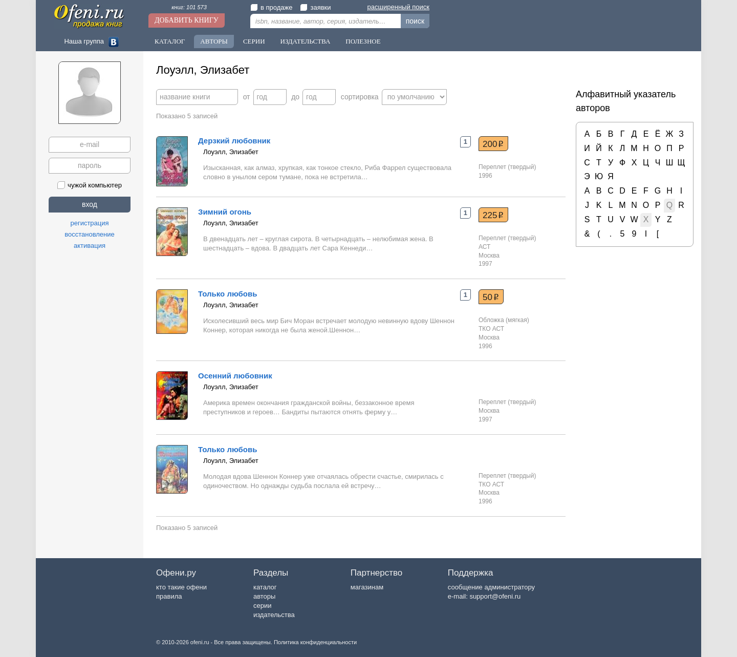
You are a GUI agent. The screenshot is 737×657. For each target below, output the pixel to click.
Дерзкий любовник (234, 140)
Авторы (214, 41)
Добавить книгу (187, 20)
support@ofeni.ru (495, 596)
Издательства (305, 41)
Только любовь (227, 293)
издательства (274, 615)
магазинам (367, 587)
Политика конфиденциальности (315, 642)
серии (262, 605)
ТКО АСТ (491, 328)
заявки (315, 7)
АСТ (484, 246)
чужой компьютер (89, 185)
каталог (265, 587)
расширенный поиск (398, 7)
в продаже (271, 7)
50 (491, 297)
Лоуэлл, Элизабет (230, 152)
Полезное (362, 41)
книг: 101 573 (189, 7)
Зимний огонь (224, 211)
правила (169, 596)
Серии (254, 41)
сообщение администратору (491, 587)
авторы (264, 596)
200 (493, 144)
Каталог (170, 41)
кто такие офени (181, 587)
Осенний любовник (235, 375)
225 (493, 215)
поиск (415, 21)
